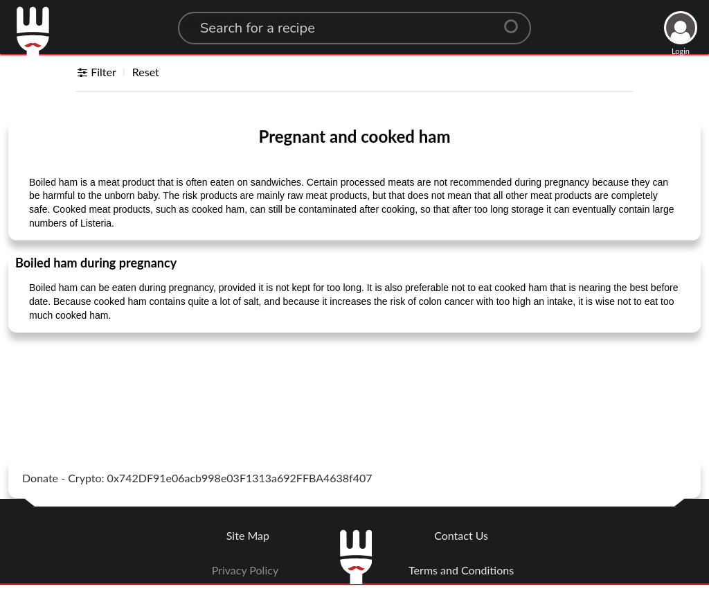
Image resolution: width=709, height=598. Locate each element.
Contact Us (461, 535)
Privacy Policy (245, 570)
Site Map (247, 535)
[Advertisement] (354, 378)
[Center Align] (515, 20)
